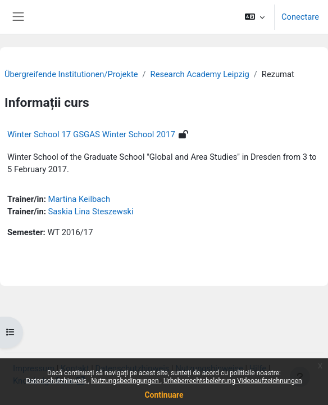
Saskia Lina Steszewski (91, 211)
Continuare (163, 394)
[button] (255, 17)
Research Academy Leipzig (200, 74)
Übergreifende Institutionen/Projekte (71, 74)
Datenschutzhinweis (57, 381)
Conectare (300, 17)
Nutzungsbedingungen (125, 381)
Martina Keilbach (79, 199)
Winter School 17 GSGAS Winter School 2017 (91, 134)
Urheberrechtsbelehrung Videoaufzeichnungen (232, 381)
